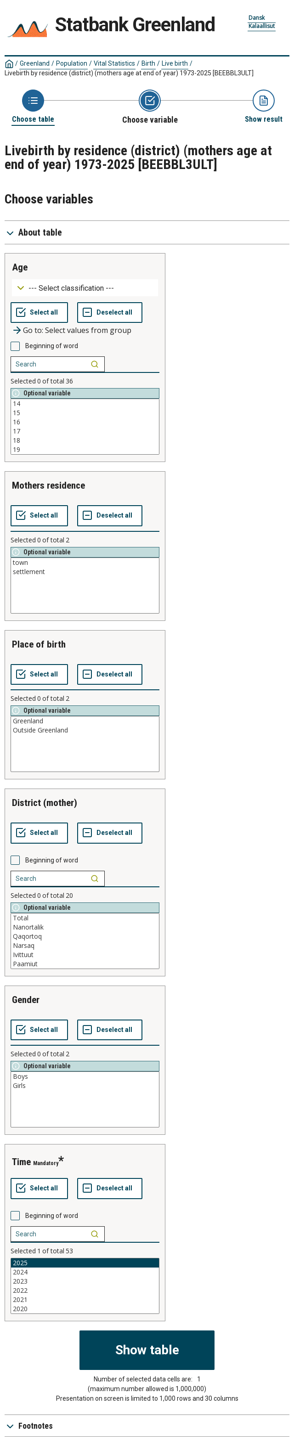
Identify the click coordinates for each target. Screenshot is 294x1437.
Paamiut (85, 964)
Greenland (35, 63)
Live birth (175, 63)
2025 (85, 1263)
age (20, 267)
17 (85, 431)
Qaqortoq (85, 936)
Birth (148, 63)
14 (85, 403)
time (21, 1161)
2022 (85, 1290)
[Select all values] (39, 312)
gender (26, 999)
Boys (85, 1076)
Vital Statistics (114, 63)
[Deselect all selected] (109, 312)
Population (71, 63)
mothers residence (48, 485)
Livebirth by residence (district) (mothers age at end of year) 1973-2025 (129, 73)
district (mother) (44, 802)
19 (85, 449)
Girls (85, 1085)
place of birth (39, 644)
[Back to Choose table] (33, 107)
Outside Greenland (85, 730)
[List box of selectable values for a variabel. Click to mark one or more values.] (85, 427)
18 (85, 440)
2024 (85, 1272)
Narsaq (85, 945)
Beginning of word (51, 345)
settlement (85, 571)
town (85, 562)
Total (85, 918)
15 (85, 412)
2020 (85, 1308)
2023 (85, 1281)
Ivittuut (85, 954)
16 (85, 422)
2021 (85, 1299)
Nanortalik (85, 927)
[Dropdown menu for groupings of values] (85, 287)
